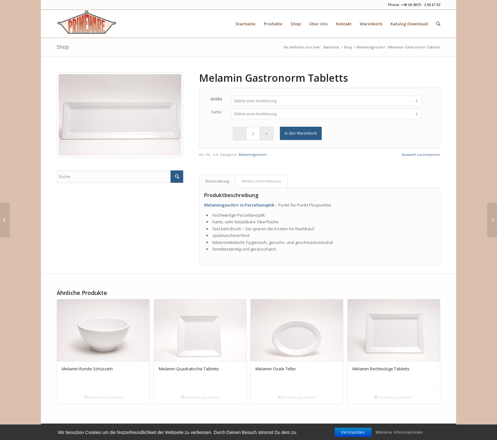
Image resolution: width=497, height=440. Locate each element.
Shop (63, 46)
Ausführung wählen (103, 397)
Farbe (216, 112)
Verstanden (353, 435)
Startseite (331, 47)
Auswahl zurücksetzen (421, 154)
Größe (216, 99)
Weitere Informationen (399, 435)
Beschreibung (217, 181)
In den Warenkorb (301, 133)
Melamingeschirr (371, 47)
